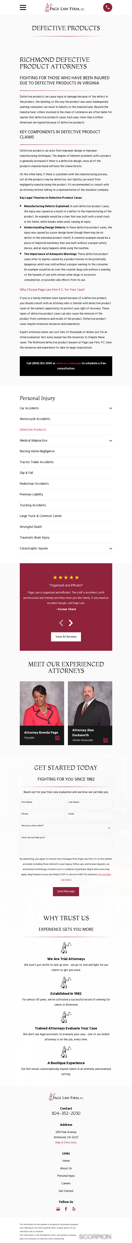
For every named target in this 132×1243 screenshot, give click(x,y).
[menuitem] (64, 408)
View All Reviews (66, 637)
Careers (66, 1183)
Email (71, 814)
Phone (24, 814)
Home (66, 1161)
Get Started (66, 1191)
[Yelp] (74, 1209)
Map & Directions (66, 1142)
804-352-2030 (66, 1113)
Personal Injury (66, 1176)
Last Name (74, 802)
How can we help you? (33, 837)
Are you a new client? (32, 825)
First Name (26, 802)
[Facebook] (66, 1209)
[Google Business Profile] (58, 1209)
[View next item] (70, 623)
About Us (66, 1168)
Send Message (66, 891)
